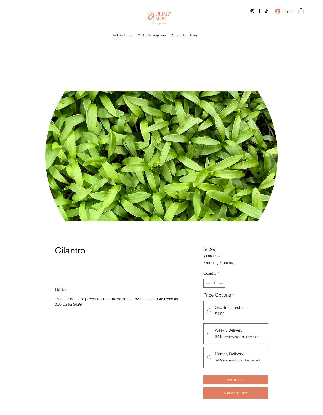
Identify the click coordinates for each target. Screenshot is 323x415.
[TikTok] (266, 11)
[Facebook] (259, 11)
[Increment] (221, 283)
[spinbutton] (214, 283)
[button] (301, 11)
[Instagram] (252, 11)
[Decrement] (207, 283)
